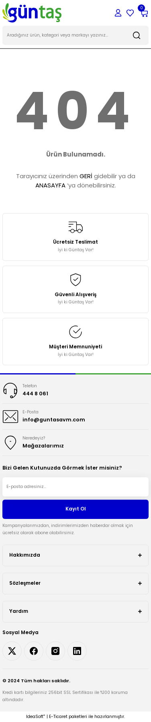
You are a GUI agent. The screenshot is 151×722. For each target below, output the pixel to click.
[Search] (75, 35)
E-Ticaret (58, 717)
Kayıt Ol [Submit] (75, 509)
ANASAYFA (50, 185)
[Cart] (144, 13)
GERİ (86, 176)
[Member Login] (118, 13)
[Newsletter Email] (75, 486)
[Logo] (31, 13)
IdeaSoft (35, 717)
